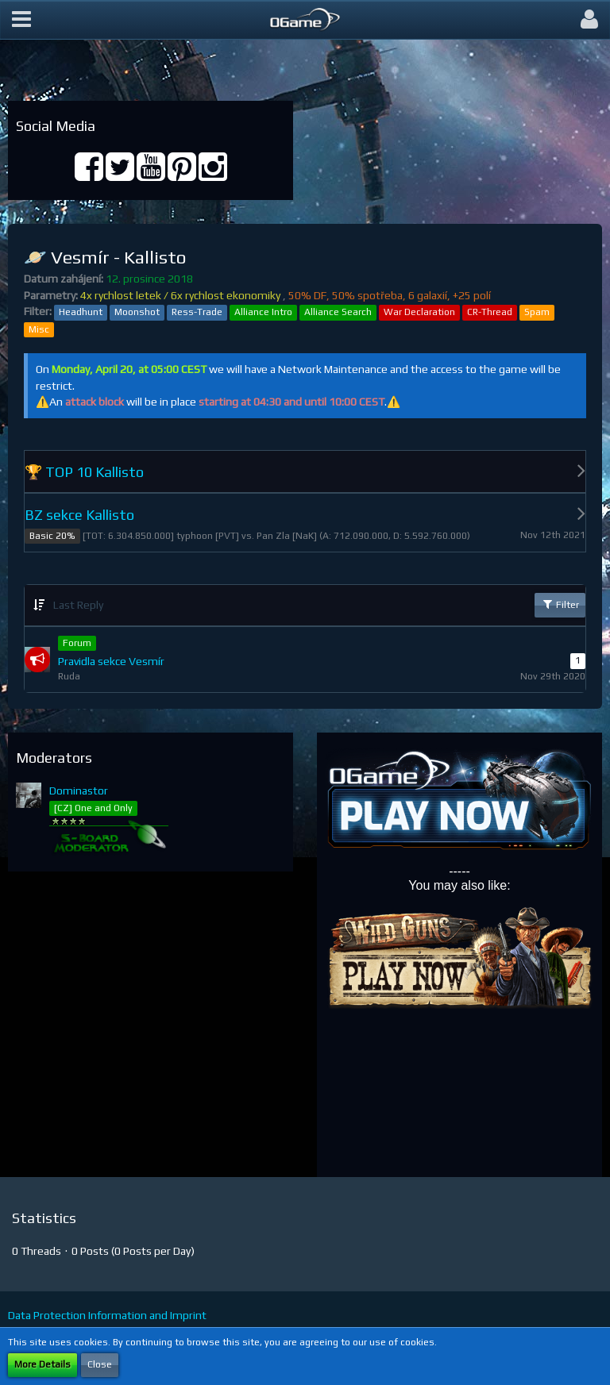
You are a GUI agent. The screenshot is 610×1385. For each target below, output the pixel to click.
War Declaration (419, 311)
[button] (21, 20)
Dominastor (78, 790)
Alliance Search (338, 311)
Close (99, 1364)
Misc (39, 329)
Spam (537, 311)
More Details (42, 1364)
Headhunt (80, 311)
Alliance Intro (263, 311)
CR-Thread (489, 311)
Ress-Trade (197, 311)
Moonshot (137, 311)
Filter (560, 604)
